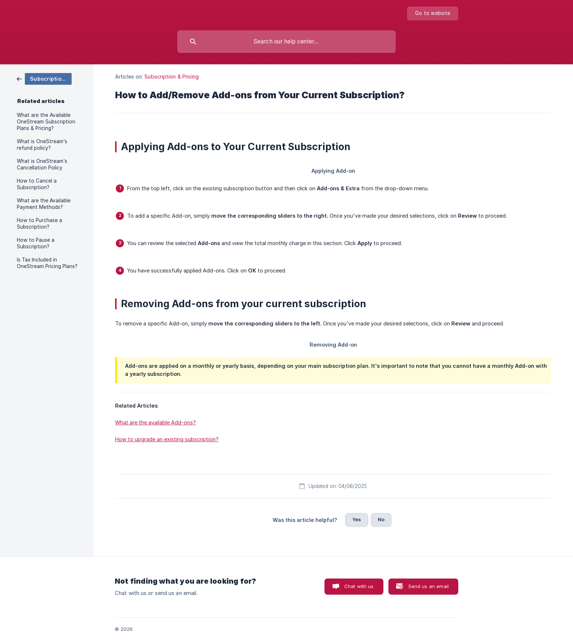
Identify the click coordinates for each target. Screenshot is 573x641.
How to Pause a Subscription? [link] (35, 243)
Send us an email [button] (428, 586)
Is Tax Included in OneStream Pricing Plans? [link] (47, 263)
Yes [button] (356, 519)
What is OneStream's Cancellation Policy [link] (42, 164)
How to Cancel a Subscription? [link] (37, 184)
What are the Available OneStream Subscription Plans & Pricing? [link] (46, 121)
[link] (44, 78)
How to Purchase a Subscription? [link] (39, 223)
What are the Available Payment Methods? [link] (44, 204)
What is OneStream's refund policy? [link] (42, 144)
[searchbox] (286, 41)
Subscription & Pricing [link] (171, 76)
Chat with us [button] (359, 586)
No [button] (381, 519)
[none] (432, 13)
